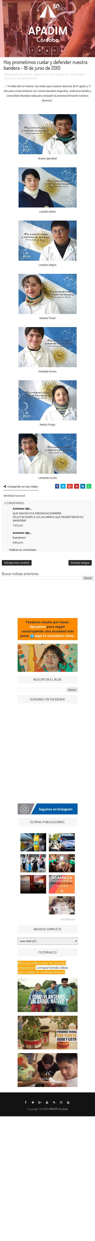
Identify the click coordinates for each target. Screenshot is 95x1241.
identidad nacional (27, 78)
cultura (60, 74)
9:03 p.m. (18, 542)
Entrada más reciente (16, 562)
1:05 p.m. (18, 525)
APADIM (27, 74)
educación (9, 78)
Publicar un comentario (22, 549)
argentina (38, 74)
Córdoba (50, 74)
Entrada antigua (80, 562)
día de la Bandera (75, 74)
